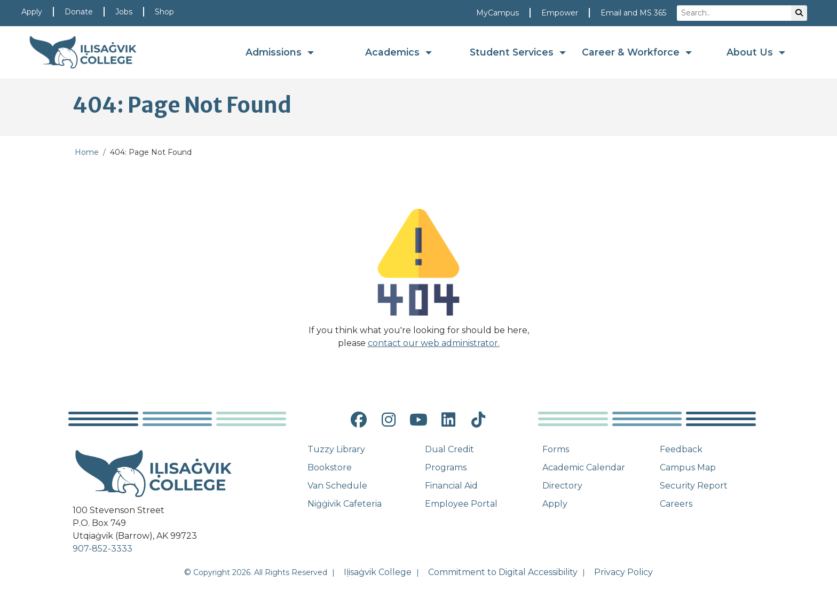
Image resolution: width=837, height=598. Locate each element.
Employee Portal (461, 504)
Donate (79, 12)
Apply (31, 12)
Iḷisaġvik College (378, 572)
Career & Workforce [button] (632, 52)
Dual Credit (449, 449)
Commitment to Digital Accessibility (503, 572)
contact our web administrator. (434, 343)
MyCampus (497, 13)
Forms (555, 449)
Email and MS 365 (633, 13)
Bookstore (329, 467)
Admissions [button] (275, 52)
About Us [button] (751, 52)
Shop (164, 12)
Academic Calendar (583, 467)
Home (87, 152)
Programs (446, 467)
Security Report (694, 486)
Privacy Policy (623, 572)
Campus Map (688, 467)
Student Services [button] (513, 52)
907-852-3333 (102, 549)
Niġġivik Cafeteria (344, 504)
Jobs (123, 12)
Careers (676, 504)
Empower (559, 13)
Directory (562, 486)
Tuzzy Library (336, 449)
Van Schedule (337, 486)
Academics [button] (393, 52)
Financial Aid (451, 486)
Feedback (681, 449)
